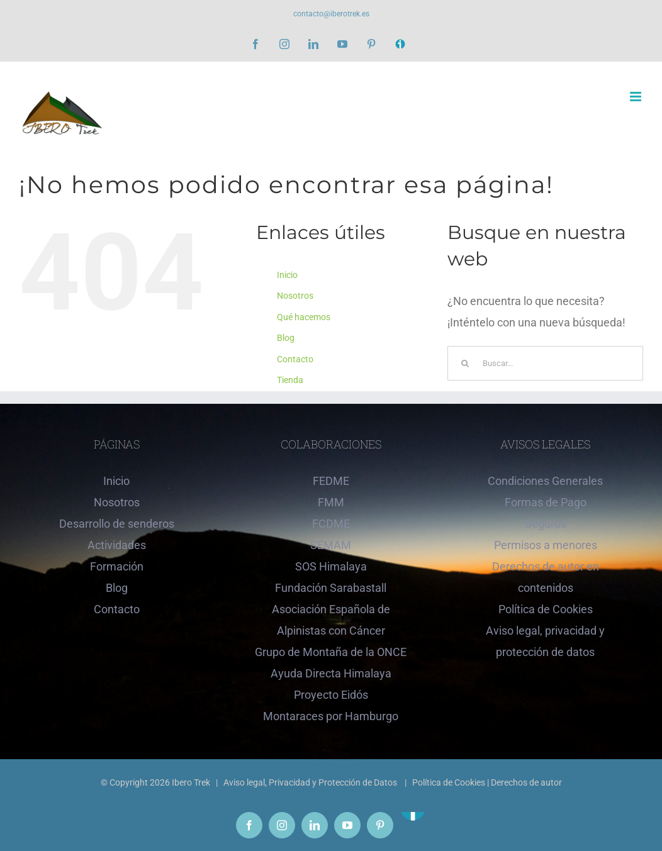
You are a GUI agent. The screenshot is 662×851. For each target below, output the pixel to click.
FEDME (331, 480)
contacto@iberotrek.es (331, 13)
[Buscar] (464, 363)
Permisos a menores (545, 545)
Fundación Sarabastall (330, 587)
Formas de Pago (545, 502)
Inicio (287, 275)
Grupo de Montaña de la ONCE (331, 652)
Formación (116, 566)
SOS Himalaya (331, 566)
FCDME (331, 523)
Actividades (116, 545)
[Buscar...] (545, 363)
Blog (286, 338)
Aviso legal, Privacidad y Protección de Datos (311, 782)
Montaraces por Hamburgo (330, 716)
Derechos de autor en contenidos (545, 577)
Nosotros (295, 296)
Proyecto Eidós (331, 694)
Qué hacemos (303, 317)
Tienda (290, 380)
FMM (331, 502)
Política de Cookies (545, 609)
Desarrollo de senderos (116, 523)
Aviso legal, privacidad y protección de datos (545, 641)
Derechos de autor (526, 782)
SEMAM (330, 545)
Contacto (295, 359)
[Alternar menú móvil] (636, 96)
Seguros (545, 523)
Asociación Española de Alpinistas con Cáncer (331, 620)
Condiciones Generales (545, 480)
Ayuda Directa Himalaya (331, 673)
